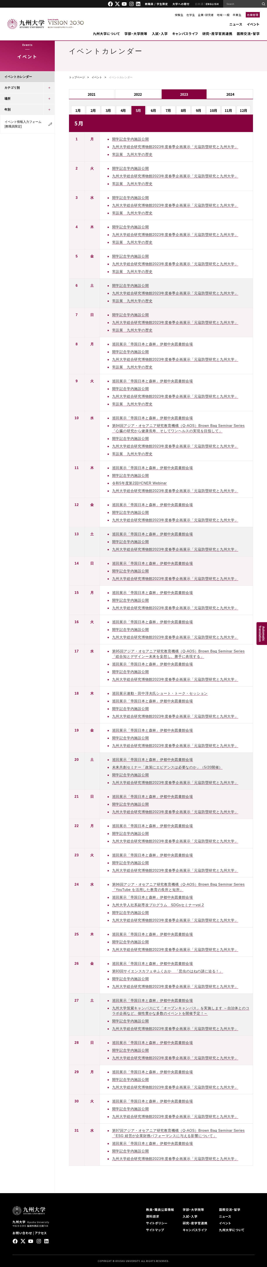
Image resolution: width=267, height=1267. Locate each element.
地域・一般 (223, 15)
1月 (78, 110)
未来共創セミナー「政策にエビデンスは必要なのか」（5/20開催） (167, 767)
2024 (230, 94)
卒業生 (237, 15)
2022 (138, 94)
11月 (228, 110)
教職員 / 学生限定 (156, 4)
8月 (183, 110)
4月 (123, 110)
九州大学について (106, 33)
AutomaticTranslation (261, 633)
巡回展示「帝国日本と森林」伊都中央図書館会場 (152, 344)
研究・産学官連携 (195, 1223)
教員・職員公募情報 (160, 1209)
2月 (93, 110)
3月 (108, 110)
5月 (138, 110)
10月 (213, 110)
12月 (243, 110)
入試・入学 (160, 33)
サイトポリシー (157, 1223)
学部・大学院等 (135, 33)
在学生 (190, 15)
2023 (184, 94)
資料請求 (152, 1216)
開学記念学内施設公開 (130, 139)
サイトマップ (155, 1230)
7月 (168, 110)
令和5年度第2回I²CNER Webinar (139, 483)
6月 (153, 110)
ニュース (235, 24)
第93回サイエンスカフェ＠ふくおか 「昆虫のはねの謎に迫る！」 (167, 971)
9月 (198, 110)
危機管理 (252, 15)
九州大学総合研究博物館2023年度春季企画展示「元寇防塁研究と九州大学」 (175, 147)
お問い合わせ (22, 1233)
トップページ (77, 77)
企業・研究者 (206, 15)
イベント (253, 24)
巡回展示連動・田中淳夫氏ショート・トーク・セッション (160, 693)
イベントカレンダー (18, 76)
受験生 (179, 15)
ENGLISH (212, 4)
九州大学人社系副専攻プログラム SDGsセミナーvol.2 (158, 905)
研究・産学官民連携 (217, 33)
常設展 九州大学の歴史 (132, 154)
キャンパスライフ (185, 33)
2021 (91, 94)
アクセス (41, 1233)
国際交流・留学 (248, 33)
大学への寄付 (180, 4)
